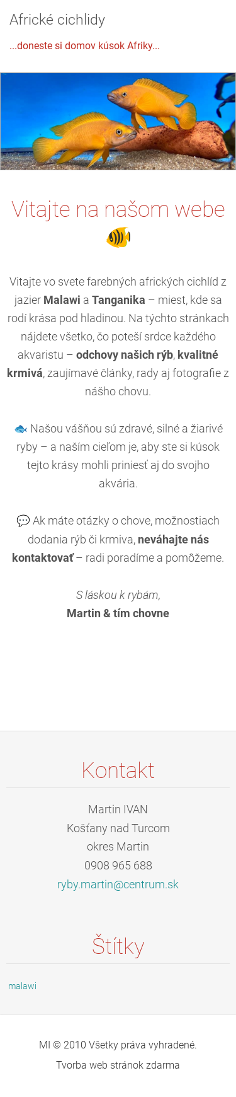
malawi (22, 986)
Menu (201, 28)
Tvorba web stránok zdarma (118, 1065)
